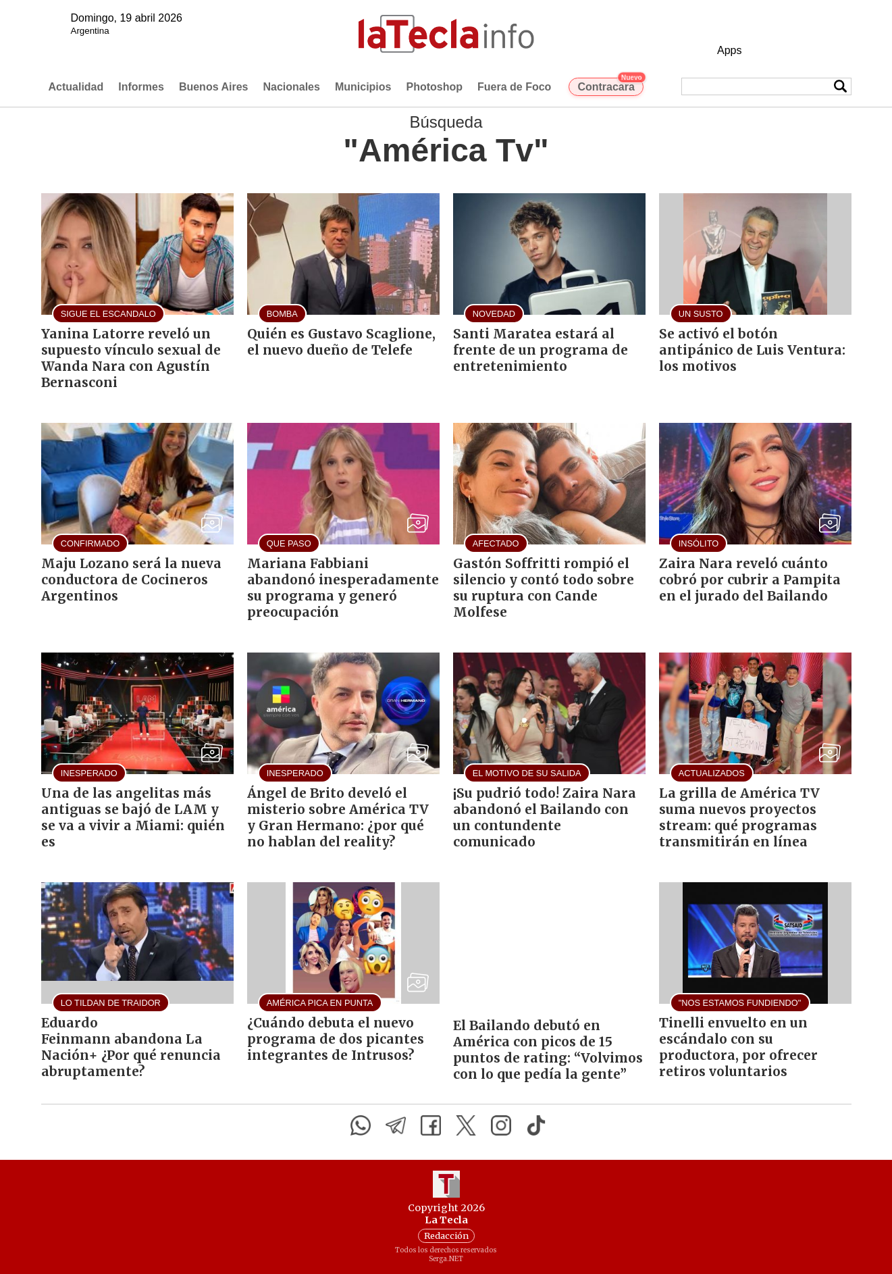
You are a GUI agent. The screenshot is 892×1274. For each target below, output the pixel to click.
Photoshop (434, 87)
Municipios (363, 87)
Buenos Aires (213, 87)
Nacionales (291, 87)
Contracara (610, 85)
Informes (141, 87)
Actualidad (76, 87)
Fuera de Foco (514, 87)
